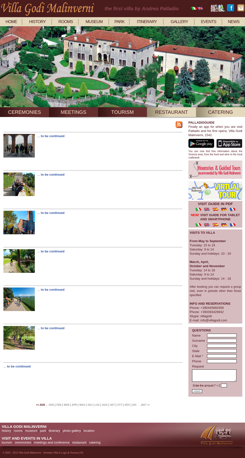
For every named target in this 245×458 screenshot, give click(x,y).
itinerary (147, 21)
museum (94, 21)
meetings (73, 112)
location (89, 430)
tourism (122, 112)
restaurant (171, 112)
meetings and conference (52, 442)
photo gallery (72, 430)
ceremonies (24, 112)
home (11, 21)
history (37, 21)
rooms (65, 21)
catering (220, 112)
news (233, 21)
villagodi (206, 316)
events (208, 21)
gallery (179, 21)
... (39, 136)
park (119, 21)
